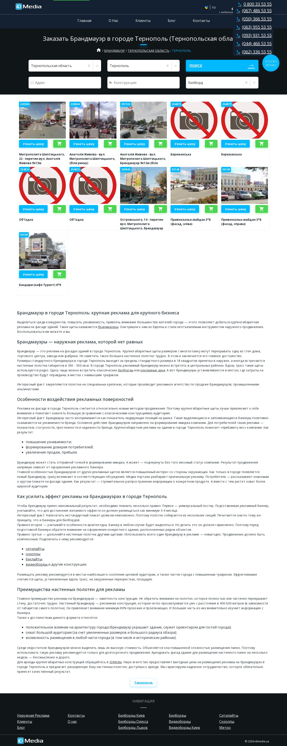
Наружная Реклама (33, 715)
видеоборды (37, 564)
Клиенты (142, 20)
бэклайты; (34, 559)
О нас (72, 721)
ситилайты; (35, 548)
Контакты (201, 20)
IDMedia (116, 662)
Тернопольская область (148, 51)
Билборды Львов (133, 727)
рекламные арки (152, 370)
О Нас (113, 20)
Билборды (177, 715)
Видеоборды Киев (184, 727)
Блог (172, 20)
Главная (84, 20)
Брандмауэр (114, 51)
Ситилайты (228, 715)
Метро (225, 727)
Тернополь (143, 682)
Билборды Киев (131, 715)
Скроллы (226, 721)
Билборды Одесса (133, 721)
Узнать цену (33, 144)
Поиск (196, 65)
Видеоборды (180, 721)
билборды (125, 370)
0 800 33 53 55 (254, 4)
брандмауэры (108, 327)
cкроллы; (33, 554)
